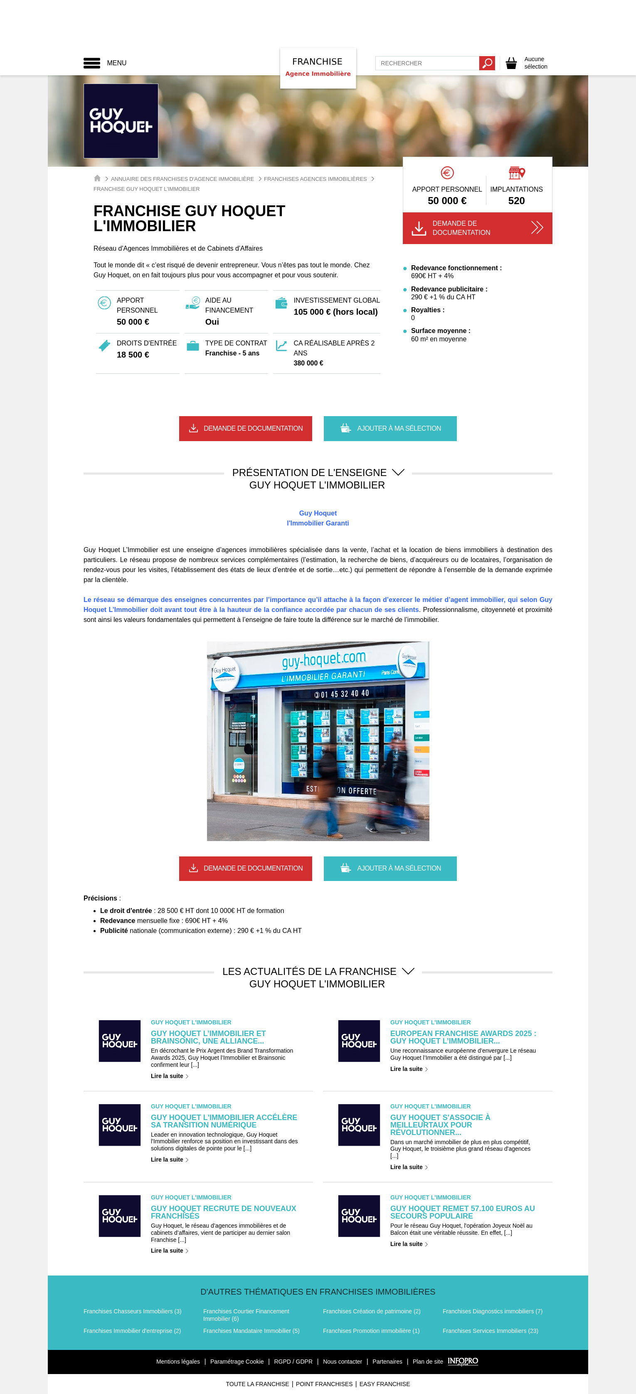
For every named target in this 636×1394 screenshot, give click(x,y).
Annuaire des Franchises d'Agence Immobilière (182, 179)
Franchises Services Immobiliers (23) (490, 1330)
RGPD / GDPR (293, 1361)
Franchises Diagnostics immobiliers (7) (492, 1311)
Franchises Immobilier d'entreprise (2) (132, 1330)
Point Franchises (324, 1384)
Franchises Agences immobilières (315, 179)
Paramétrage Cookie (237, 1361)
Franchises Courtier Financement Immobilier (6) (246, 1315)
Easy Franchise (385, 1384)
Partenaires (387, 1361)
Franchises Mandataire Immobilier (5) (251, 1330)
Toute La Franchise (257, 1384)
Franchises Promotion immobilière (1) (371, 1330)
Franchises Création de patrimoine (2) (372, 1311)
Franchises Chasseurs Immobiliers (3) (133, 1311)
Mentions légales (178, 1361)
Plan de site (428, 1361)
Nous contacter (342, 1361)
